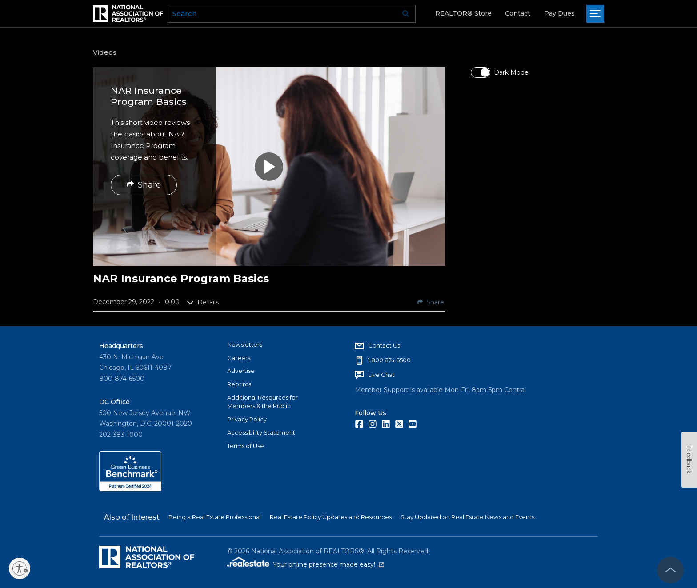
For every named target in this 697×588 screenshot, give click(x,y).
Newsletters (244, 344)
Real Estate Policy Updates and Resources (331, 516)
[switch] (480, 72)
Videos (104, 52)
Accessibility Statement (261, 432)
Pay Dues (559, 13)
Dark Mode (511, 72)
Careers (238, 357)
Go (406, 14)
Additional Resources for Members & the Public (262, 402)
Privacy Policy (247, 419)
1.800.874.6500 (389, 360)
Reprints (239, 384)
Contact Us (384, 345)
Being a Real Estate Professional (214, 516)
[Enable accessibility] (19, 568)
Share (144, 185)
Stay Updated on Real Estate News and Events (467, 516)
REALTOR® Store (463, 13)
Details (203, 302)
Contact (517, 13)
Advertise (241, 370)
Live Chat (381, 374)
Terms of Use (245, 445)
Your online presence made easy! (328, 564)
